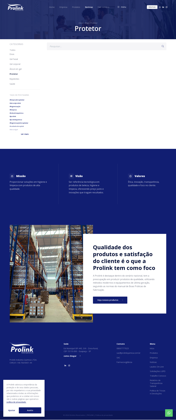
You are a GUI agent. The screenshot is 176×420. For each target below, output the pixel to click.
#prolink (13, 116)
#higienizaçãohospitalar (19, 123)
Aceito (30, 410)
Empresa (154, 357)
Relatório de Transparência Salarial (156, 383)
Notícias (153, 362)
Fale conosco (103, 7)
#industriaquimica (16, 113)
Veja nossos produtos (111, 300)
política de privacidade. (16, 402)
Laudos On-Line (157, 367)
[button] (25, 134)
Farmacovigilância (124, 362)
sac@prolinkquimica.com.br (128, 353)
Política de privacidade (104, 415)
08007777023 (123, 348)
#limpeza (13, 110)
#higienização (15, 106)
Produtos (154, 353)
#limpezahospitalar (17, 100)
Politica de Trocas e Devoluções (157, 392)
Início (81, 23)
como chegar (72, 356)
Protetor (93, 23)
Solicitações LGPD (157, 371)
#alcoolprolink (15, 103)
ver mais (25, 134)
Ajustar (11, 410)
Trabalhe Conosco (158, 376)
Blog (86, 23)
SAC (118, 357)
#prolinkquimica (16, 120)
